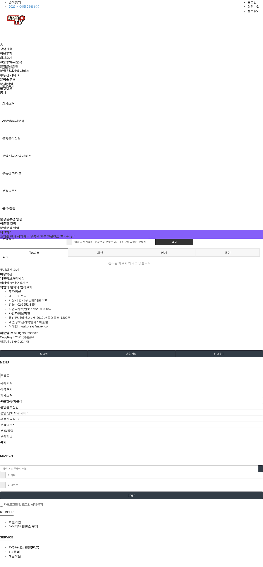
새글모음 (15, 556)
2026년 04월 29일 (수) (24, 6)
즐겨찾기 (15, 2)
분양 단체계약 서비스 (16, 156)
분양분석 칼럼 (9, 228)
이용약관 (6, 274)
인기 (164, 252)
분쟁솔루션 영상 (11, 219)
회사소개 (8, 103)
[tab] (131, 383)
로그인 (252, 2)
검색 (174, 241)
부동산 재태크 (11, 173)
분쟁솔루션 (9, 190)
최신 (100, 252)
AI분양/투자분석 (13, 121)
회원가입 (254, 6)
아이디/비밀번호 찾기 (23, 526)
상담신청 (6, 49)
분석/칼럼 (8, 208)
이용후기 (6, 53)
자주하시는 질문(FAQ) (24, 547)
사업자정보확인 (19, 313)
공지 (3, 92)
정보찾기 (254, 11)
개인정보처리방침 (12, 278)
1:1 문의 (14, 551)
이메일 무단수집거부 (14, 282)
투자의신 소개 (9, 269)
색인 (228, 252)
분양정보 (8, 238)
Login (131, 495)
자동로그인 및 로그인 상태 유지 (21, 505)
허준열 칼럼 (8, 223)
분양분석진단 (11, 138)
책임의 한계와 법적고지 (16, 287)
